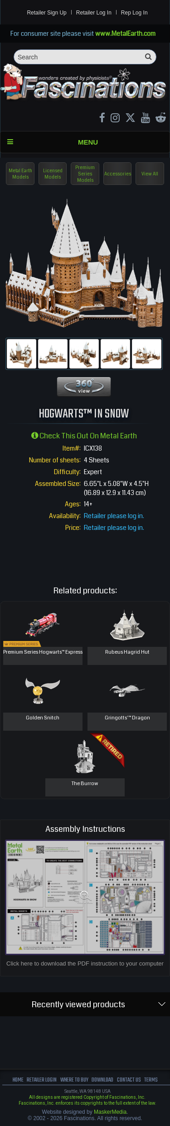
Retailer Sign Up (46, 13)
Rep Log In (134, 13)
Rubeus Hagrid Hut (127, 652)
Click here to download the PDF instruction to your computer (85, 963)
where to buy (74, 1080)
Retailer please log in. (114, 515)
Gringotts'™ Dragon (127, 718)
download (102, 1080)
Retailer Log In (94, 13)
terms (151, 1080)
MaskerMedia (110, 1112)
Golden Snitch (42, 718)
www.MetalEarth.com (125, 33)
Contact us (129, 1080)
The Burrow (85, 783)
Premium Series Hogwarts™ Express (43, 652)
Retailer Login (42, 1080)
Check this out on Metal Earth (84, 436)
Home (18, 1080)
